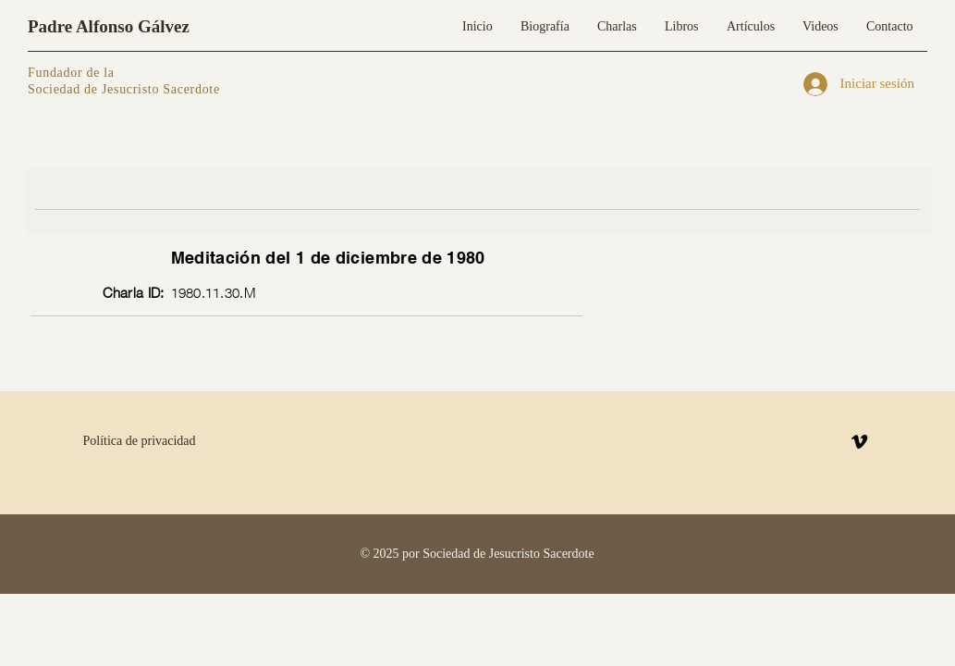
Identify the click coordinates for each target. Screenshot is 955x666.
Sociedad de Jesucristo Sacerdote (124, 89)
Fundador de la (71, 73)
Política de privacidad (139, 441)
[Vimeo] (859, 441)
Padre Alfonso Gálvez (109, 26)
